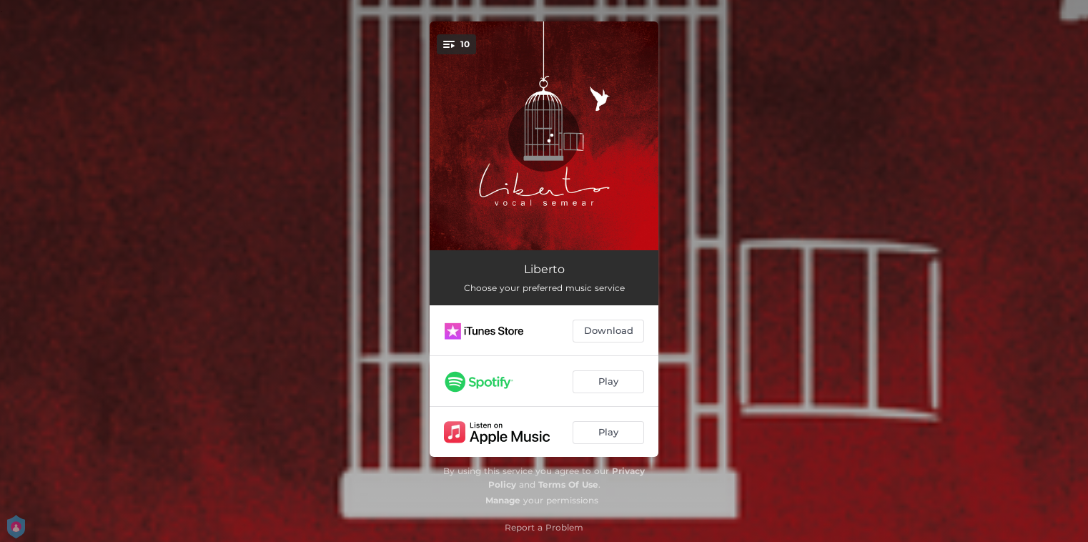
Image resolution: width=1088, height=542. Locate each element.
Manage (502, 500)
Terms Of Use (568, 484)
